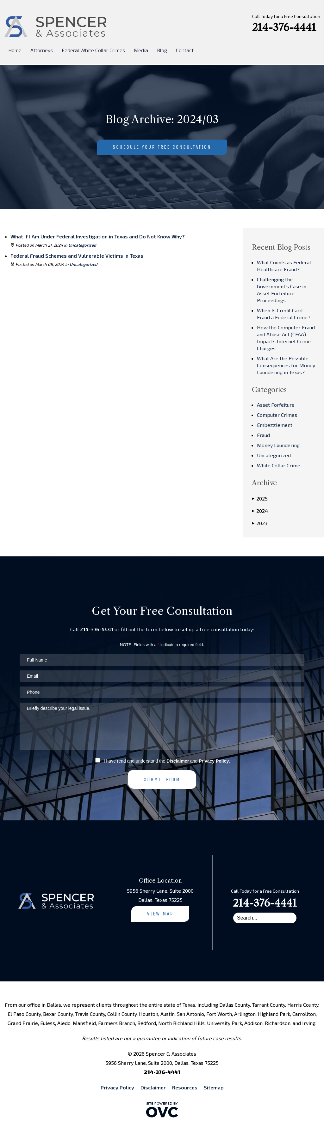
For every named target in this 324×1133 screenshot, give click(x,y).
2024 (260, 511)
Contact (185, 50)
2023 (259, 523)
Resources (184, 1087)
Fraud (263, 435)
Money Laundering (278, 445)
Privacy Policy (214, 761)
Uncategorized (82, 245)
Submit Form (162, 779)
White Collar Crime (278, 465)
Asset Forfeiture (276, 405)
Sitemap (214, 1087)
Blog (162, 50)
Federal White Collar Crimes (93, 50)
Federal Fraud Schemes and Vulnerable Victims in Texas (76, 256)
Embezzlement (274, 425)
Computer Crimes (277, 415)
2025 (260, 498)
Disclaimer (177, 761)
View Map (160, 914)
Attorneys (41, 50)
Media (141, 50)
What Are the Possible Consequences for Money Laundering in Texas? (286, 365)
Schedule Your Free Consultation (162, 147)
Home (15, 50)
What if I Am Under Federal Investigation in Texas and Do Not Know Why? (97, 236)
